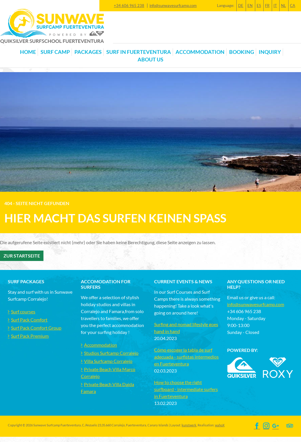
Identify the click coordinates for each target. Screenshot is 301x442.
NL (283, 5)
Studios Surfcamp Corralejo (111, 353)
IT (275, 5)
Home (28, 52)
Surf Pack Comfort (29, 319)
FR (267, 5)
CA (292, 5)
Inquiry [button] (270, 52)
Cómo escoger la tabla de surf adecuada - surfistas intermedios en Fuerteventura (186, 356)
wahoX (220, 425)
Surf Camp (55, 52)
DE (240, 5)
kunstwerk (189, 425)
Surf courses (23, 311)
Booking (241, 52)
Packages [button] (88, 52)
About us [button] (150, 59)
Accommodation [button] (200, 52)
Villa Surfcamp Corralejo (108, 361)
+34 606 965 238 (129, 5)
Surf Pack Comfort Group (36, 327)
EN (250, 5)
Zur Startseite (21, 255)
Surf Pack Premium (30, 336)
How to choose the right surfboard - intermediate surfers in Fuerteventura (186, 389)
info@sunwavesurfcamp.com (173, 5)
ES (259, 5)
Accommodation (100, 345)
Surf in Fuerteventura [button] (138, 52)
